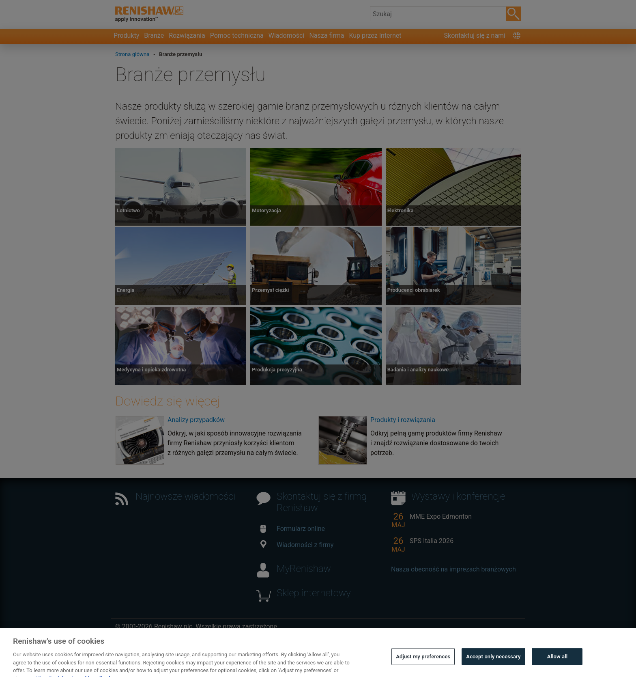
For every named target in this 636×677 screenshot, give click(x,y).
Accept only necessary (493, 662)
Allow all (557, 662)
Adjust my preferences (423, 662)
